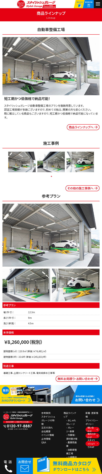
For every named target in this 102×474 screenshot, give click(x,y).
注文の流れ (47, 427)
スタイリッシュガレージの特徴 (48, 420)
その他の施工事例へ (80, 188)
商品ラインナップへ (81, 127)
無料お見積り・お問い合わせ (75, 379)
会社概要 (46, 431)
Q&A (43, 442)
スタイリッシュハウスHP (91, 443)
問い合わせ (91, 429)
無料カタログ (92, 435)
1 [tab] (51, 176)
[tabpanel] (22, 162)
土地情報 (46, 438)
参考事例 (46, 413)
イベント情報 (47, 435)
